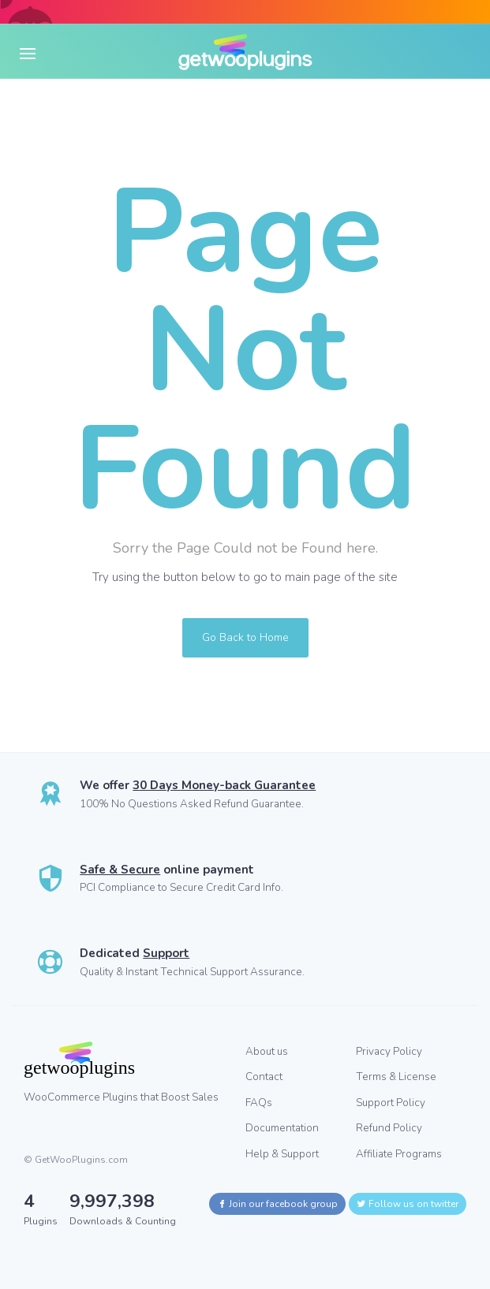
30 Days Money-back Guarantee (224, 785)
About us (266, 1051)
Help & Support (282, 1153)
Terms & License (396, 1076)
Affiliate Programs (399, 1153)
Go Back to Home (245, 637)
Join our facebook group (277, 1204)
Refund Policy (389, 1127)
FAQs (258, 1102)
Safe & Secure (120, 869)
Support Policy (390, 1102)
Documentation (282, 1127)
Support (166, 953)
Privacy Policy (389, 1051)
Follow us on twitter (407, 1204)
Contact (263, 1076)
